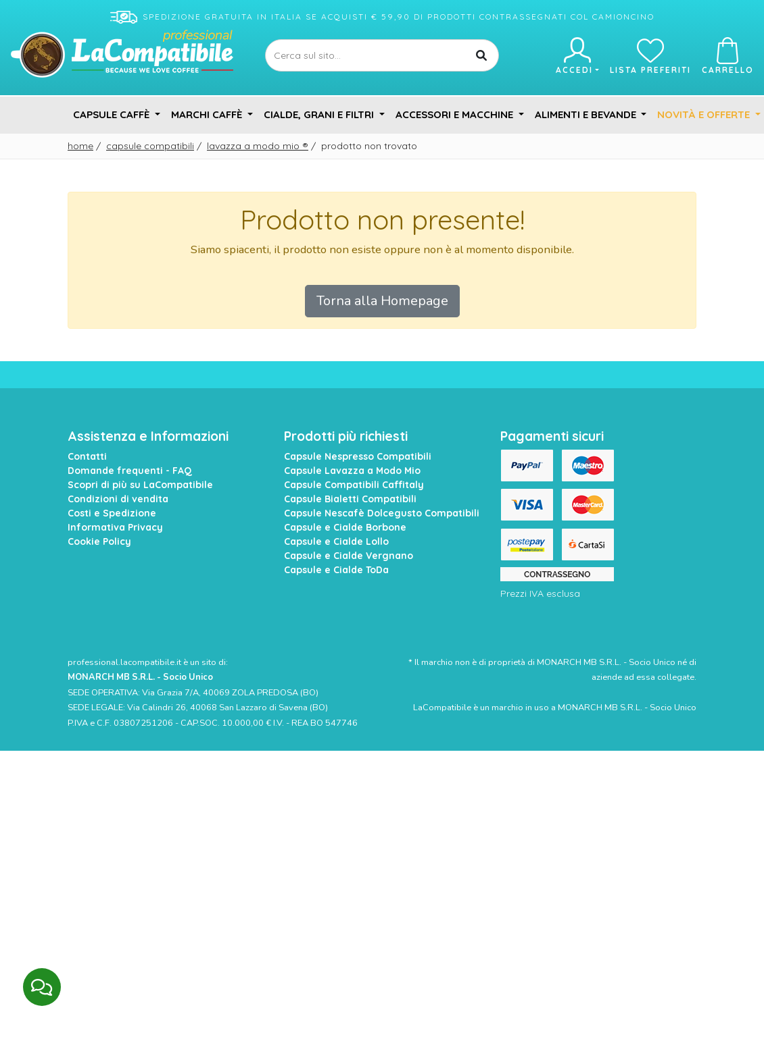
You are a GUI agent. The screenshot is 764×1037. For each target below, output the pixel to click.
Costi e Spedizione (112, 513)
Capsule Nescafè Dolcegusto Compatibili (381, 513)
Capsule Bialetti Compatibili (350, 499)
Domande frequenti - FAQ (130, 470)
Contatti (87, 456)
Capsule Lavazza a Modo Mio (352, 470)
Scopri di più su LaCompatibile (140, 485)
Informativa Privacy (115, 527)
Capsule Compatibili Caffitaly (354, 485)
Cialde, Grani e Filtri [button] (320, 114)
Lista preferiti (650, 56)
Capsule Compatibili (150, 146)
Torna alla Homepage (382, 301)
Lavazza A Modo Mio (257, 146)
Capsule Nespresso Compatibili (357, 456)
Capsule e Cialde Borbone (345, 527)
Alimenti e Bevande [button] (587, 114)
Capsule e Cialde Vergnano (348, 556)
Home (80, 146)
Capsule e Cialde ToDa (336, 570)
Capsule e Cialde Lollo (336, 541)
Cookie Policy (99, 541)
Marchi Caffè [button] (208, 114)
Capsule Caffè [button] (112, 114)
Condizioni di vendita (118, 499)
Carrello (728, 56)
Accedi (577, 56)
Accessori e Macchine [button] (456, 114)
